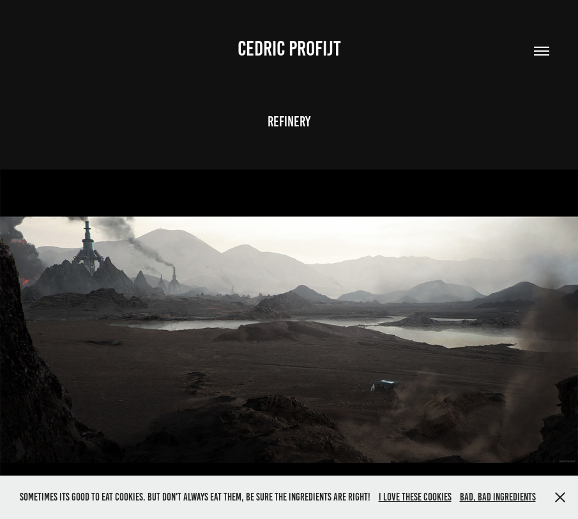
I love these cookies (415, 497)
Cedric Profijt (289, 48)
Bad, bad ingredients (498, 497)
